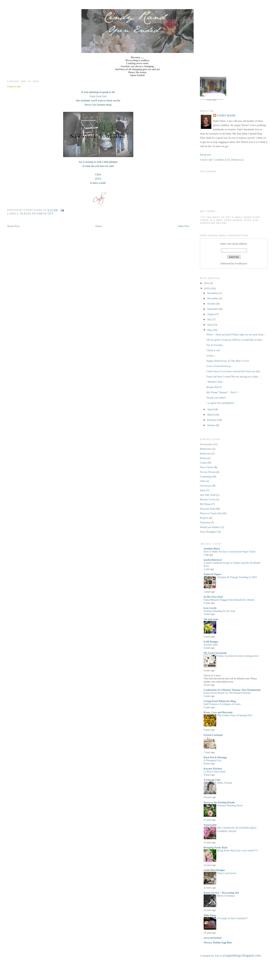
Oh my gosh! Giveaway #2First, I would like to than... (235, 339)
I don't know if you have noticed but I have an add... (234, 371)
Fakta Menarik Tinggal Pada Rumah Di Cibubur (229, 599)
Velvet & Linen (212, 675)
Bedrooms (205, 453)
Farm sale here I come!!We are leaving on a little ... (234, 376)
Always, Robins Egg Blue (218, 942)
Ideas (203, 490)
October (211, 303)
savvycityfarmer (213, 937)
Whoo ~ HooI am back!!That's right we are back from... (236, 334)
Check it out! (14, 86)
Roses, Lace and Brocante (218, 712)
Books (203, 458)
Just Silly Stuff (208, 495)
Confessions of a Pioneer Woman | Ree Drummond (232, 689)
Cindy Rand (226, 115)
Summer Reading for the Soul (219, 611)
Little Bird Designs (214, 870)
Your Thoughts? (208, 531)
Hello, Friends (224, 782)
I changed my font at (230, 955)
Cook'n (203, 462)
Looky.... (211, 355)
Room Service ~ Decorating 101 (221, 892)
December (213, 293)
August (211, 314)
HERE (98, 178)
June (210, 324)
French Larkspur (213, 735)
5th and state (211, 619)
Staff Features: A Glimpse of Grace (222, 704)
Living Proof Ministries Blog (220, 701)
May (210, 330)
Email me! (205, 154)
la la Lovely (210, 608)
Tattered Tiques (212, 574)
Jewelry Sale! (211, 644)
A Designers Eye (212, 760)
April (210, 409)
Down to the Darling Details (219, 802)
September (213, 309)
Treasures (205, 522)
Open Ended (137, 15)
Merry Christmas (226, 895)
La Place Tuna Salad (214, 771)
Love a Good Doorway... (220, 366)
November (213, 298)
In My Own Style (213, 596)
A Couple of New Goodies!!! (232, 918)
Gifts (202, 481)
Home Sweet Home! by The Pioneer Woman (227, 692)
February (212, 419)
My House (205, 504)
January (211, 425)
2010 (207, 288)
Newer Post (13, 226)
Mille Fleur (210, 915)
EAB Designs (211, 641)
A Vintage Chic (212, 779)
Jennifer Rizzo (212, 548)
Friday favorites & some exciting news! (238, 655)
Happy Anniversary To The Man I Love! (228, 360)
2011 (207, 283)
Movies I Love (207, 499)
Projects (204, 517)
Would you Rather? (210, 527)
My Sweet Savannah (215, 652)
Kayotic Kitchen (213, 768)
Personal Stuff (207, 508)
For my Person (207, 472)
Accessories (206, 444)
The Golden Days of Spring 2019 (234, 715)
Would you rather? (216, 397)
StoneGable (210, 824)
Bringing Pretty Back (215, 847)
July (209, 319)
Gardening (205, 476)
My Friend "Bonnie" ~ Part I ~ (223, 392)
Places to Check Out (36, 213)
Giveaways (206, 485)
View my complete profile (222, 159)
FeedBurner (241, 263)
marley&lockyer (213, 559)
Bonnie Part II (214, 387)
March (211, 414)
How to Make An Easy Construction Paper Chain (229, 551)
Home (98, 226)
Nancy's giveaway (226, 873)
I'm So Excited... (215, 345)
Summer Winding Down (230, 805)
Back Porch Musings (215, 757)
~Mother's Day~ (215, 381)
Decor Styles (206, 467)
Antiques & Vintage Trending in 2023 (237, 577)
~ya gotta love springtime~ (221, 402)
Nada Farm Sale (98, 96)
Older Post (183, 226)
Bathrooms (206, 448)
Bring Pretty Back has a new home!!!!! (237, 850)
